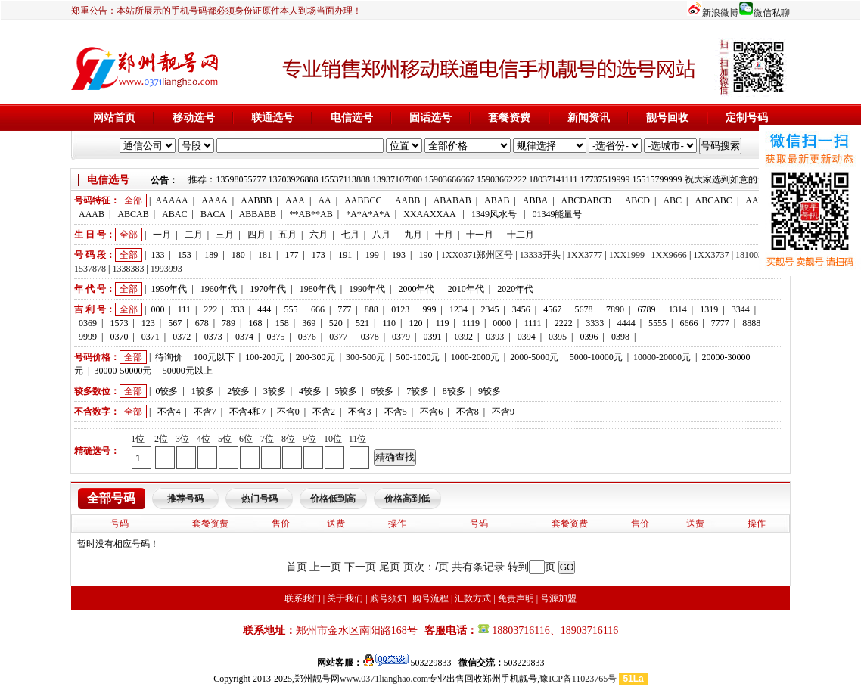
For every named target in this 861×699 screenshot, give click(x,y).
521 (362, 323)
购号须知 (388, 598)
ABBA (535, 200)
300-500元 (365, 357)
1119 (471, 323)
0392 (464, 336)
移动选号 (194, 117)
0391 (432, 336)
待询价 (168, 357)
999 (430, 309)
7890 (615, 309)
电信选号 (352, 117)
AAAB (91, 214)
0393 (495, 336)
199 (372, 255)
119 (442, 323)
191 (345, 255)
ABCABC (713, 200)
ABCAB (132, 214)
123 (148, 323)
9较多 (489, 391)
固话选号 (430, 117)
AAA (295, 200)
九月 (413, 234)
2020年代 (515, 289)
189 (211, 255)
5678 (584, 309)
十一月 (479, 234)
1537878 (90, 268)
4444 (626, 323)
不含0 (288, 411)
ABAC (174, 214)
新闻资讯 (588, 117)
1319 (709, 309)
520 (336, 323)
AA (324, 200)
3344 (741, 309)
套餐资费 (509, 117)
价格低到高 (333, 498)
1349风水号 (494, 214)
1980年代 (318, 289)
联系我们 (302, 598)
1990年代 (367, 289)
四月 (256, 234)
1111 (533, 323)
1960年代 (218, 289)
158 (282, 323)
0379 (401, 336)
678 (202, 323)
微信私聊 (772, 13)
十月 (444, 234)
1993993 (166, 268)
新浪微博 (720, 13)
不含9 (503, 411)
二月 (194, 234)
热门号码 (259, 498)
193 (399, 255)
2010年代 (466, 289)
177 (291, 255)
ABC (672, 200)
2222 (564, 323)
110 (389, 323)
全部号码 (111, 498)
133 (157, 255)
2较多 (238, 391)
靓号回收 (667, 117)
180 (238, 255)
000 (157, 309)
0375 (275, 336)
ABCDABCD (586, 200)
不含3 (359, 411)
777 (344, 309)
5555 (657, 323)
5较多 (345, 391)
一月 (162, 234)
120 (415, 323)
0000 (502, 323)
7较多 (417, 391)
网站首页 (114, 117)
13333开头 (540, 255)
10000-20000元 (662, 357)
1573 (119, 323)
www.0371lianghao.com (384, 678)
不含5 (395, 411)
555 (291, 309)
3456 (521, 309)
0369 (88, 323)
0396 (589, 336)
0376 (307, 336)
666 (318, 309)
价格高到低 (407, 498)
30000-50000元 (122, 370)
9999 (88, 336)
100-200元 (264, 357)
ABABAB (452, 200)
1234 (458, 309)
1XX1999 (627, 255)
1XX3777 (584, 255)
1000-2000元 (475, 357)
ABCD (637, 200)
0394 (527, 336)
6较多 (382, 391)
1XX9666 (669, 255)
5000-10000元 (596, 357)
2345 (489, 309)
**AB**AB (310, 214)
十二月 (520, 234)
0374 (244, 336)
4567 (552, 309)
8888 (751, 323)
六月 (318, 234)
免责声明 (516, 598)
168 (255, 323)
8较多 (454, 391)
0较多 (166, 391)
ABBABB (257, 214)
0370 (119, 336)
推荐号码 (185, 498)
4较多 (310, 391)
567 (175, 323)
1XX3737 (711, 255)
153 (184, 255)
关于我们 (345, 598)
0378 (370, 336)
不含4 (168, 411)
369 (308, 323)
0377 (338, 336)
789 (228, 323)
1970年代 (268, 289)
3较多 (274, 391)
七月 (350, 234)
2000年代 (416, 289)
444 (264, 309)
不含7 (205, 411)
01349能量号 (557, 214)
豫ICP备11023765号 (578, 678)
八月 (381, 234)
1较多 (202, 391)
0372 (182, 336)
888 (371, 309)
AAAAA (171, 200)
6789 (646, 309)
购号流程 (430, 598)
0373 (213, 336)
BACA (212, 214)
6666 (688, 323)
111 (184, 309)
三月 (225, 234)
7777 (720, 323)
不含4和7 (247, 411)
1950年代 (169, 289)
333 (237, 309)
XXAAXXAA (429, 214)
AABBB (256, 200)
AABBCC (362, 200)
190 (425, 255)
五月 (287, 234)
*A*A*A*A (368, 214)
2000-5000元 (534, 357)
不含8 (467, 411)
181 (265, 255)
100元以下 (214, 357)
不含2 (323, 411)
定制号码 (747, 117)
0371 (150, 336)
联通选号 (272, 117)
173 (318, 255)
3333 (595, 323)
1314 (678, 309)
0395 (558, 336)
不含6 (431, 411)
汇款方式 (473, 598)
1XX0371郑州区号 (477, 255)
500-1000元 (418, 357)
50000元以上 (188, 370)
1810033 (751, 255)
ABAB (496, 200)
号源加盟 (558, 598)
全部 (133, 200)
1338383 (128, 268)
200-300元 (315, 357)
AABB (407, 200)
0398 (620, 336)
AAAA (214, 200)
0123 (400, 309)
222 (210, 309)
